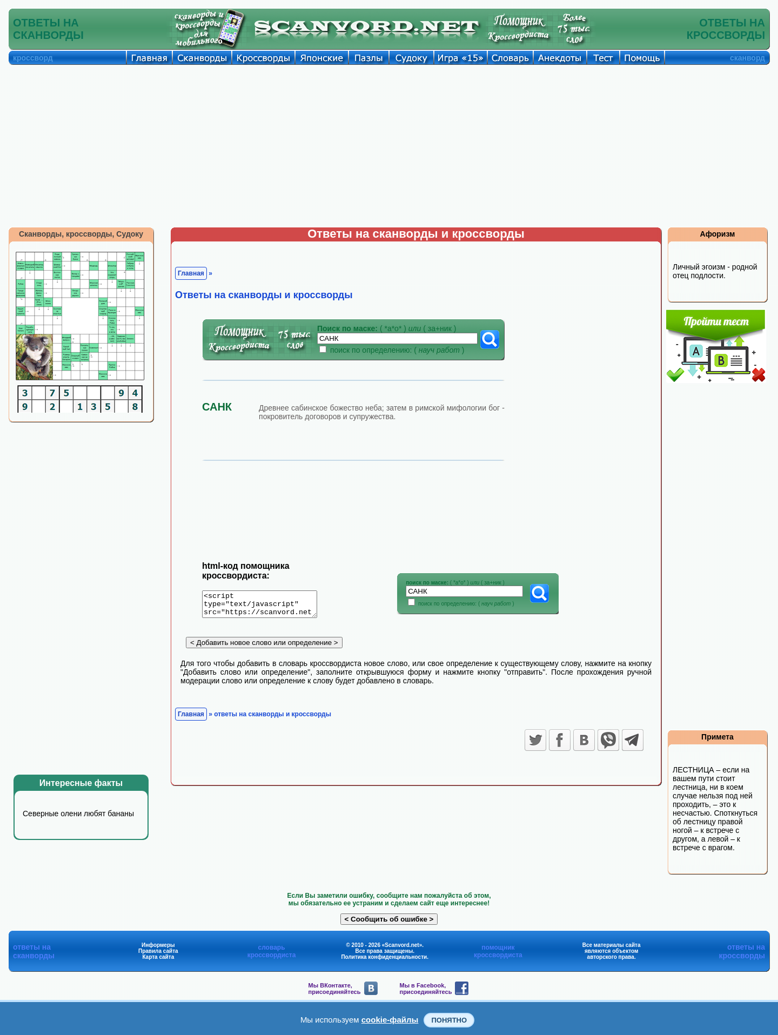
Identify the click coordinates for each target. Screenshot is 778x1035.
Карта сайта (158, 957)
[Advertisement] (389, 145)
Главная (191, 273)
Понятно (449, 1020)
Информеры (158, 945)
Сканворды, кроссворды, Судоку (81, 234)
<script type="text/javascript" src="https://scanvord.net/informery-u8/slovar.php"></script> (266, 606)
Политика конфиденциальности (384, 957)
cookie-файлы (390, 1019)
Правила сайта (158, 951)
